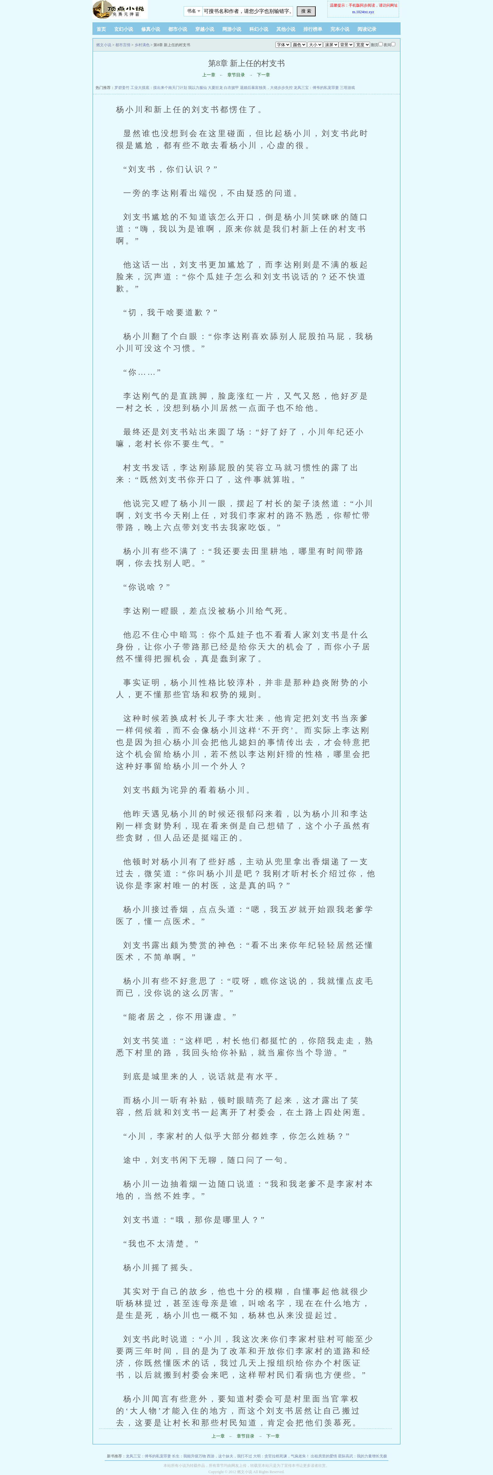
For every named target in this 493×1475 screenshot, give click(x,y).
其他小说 (285, 29)
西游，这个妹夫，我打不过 (229, 1456)
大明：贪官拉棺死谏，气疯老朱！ (281, 1456)
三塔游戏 (347, 87)
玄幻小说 (123, 29)
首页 (101, 29)
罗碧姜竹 (122, 87)
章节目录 (236, 75)
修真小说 (150, 29)
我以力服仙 (197, 87)
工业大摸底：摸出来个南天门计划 (158, 87)
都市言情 (122, 45)
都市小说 (177, 29)
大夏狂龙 (215, 87)
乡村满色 (142, 45)
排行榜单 (312, 29)
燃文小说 (103, 45)
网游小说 (231, 29)
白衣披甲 (231, 87)
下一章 (263, 75)
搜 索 (306, 11)
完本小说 (339, 29)
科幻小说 (258, 29)
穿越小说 (204, 29)
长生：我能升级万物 (189, 1456)
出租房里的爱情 (324, 1456)
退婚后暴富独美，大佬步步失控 (266, 87)
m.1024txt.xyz (363, 12)
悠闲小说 (131, 9)
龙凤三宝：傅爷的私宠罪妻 (316, 87)
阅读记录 (366, 29)
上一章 (208, 75)
